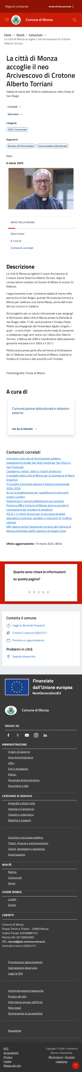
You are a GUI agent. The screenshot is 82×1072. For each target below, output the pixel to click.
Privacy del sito (17, 996)
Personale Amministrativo (23, 780)
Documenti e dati (18, 786)
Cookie (7, 1061)
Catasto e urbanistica (21, 814)
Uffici (11, 763)
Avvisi (11, 883)
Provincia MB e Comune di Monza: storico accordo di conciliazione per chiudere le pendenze (37, 507)
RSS (6, 1048)
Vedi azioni (16, 114)
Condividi (15, 107)
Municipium (56, 1057)
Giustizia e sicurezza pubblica (25, 837)
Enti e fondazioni (18, 769)
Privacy (8, 1057)
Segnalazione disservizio (22, 968)
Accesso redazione (65, 1059)
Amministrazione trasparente (25, 991)
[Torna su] (75, 1065)
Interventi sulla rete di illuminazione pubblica (33, 458)
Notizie (12, 872)
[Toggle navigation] (7, 19)
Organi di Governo (19, 752)
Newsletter (15, 1031)
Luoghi (12, 899)
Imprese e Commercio (21, 809)
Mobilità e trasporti (19, 820)
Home (7, 35)
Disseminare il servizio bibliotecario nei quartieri (35, 501)
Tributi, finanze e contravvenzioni (28, 843)
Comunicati (35, 35)
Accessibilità (11, 1053)
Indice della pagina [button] (22, 222)
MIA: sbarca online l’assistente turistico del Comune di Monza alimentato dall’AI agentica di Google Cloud (38, 528)
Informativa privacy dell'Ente (25, 1002)
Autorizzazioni (16, 854)
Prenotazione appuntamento (25, 962)
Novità (20, 35)
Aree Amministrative (20, 757)
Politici (12, 774)
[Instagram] (36, 735)
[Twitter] (17, 735)
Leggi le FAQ (15, 973)
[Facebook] (8, 735)
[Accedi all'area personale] (60, 6)
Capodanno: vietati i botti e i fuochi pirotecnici (33, 471)
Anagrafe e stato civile (21, 803)
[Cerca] (74, 20)
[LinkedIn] (45, 735)
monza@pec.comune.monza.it (26, 941)
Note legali (14, 1008)
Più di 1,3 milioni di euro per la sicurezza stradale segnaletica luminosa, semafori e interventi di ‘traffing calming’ (39, 518)
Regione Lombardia (16, 6)
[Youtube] (26, 735)
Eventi (12, 905)
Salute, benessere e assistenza (26, 849)
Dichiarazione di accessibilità (25, 1013)
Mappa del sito (12, 1065)
